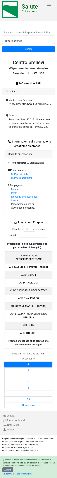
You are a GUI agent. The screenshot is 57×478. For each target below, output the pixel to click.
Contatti (9, 415)
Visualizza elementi (28, 229)
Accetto (7, 470)
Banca (14, 189)
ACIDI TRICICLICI (28, 282)
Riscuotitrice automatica (24, 196)
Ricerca (28, 49)
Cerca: (28, 235)
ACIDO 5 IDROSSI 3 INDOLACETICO (28, 290)
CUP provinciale (19, 174)
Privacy (8, 429)
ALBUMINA (28, 325)
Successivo (28, 405)
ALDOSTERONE (28, 333)
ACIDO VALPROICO (28, 298)
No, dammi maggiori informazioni (17, 474)
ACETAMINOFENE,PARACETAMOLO (28, 267)
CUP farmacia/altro (21, 177)
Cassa (14, 200)
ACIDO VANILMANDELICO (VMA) (28, 306)
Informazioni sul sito (15, 420)
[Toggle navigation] (49, 4)
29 (28, 399)
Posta (14, 193)
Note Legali (11, 425)
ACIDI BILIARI (28, 274)
